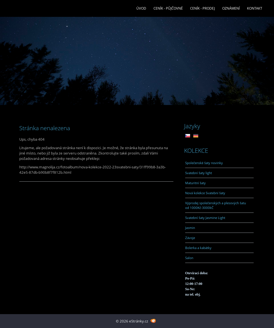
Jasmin (190, 228)
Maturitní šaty (195, 183)
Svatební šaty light (198, 173)
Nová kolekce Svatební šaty (205, 193)
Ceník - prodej (202, 8)
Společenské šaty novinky (204, 163)
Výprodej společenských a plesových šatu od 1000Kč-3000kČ (215, 205)
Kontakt (254, 8)
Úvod (141, 8)
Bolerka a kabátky (198, 248)
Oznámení (231, 8)
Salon (189, 258)
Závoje (190, 238)
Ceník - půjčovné (168, 8)
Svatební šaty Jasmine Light (205, 218)
